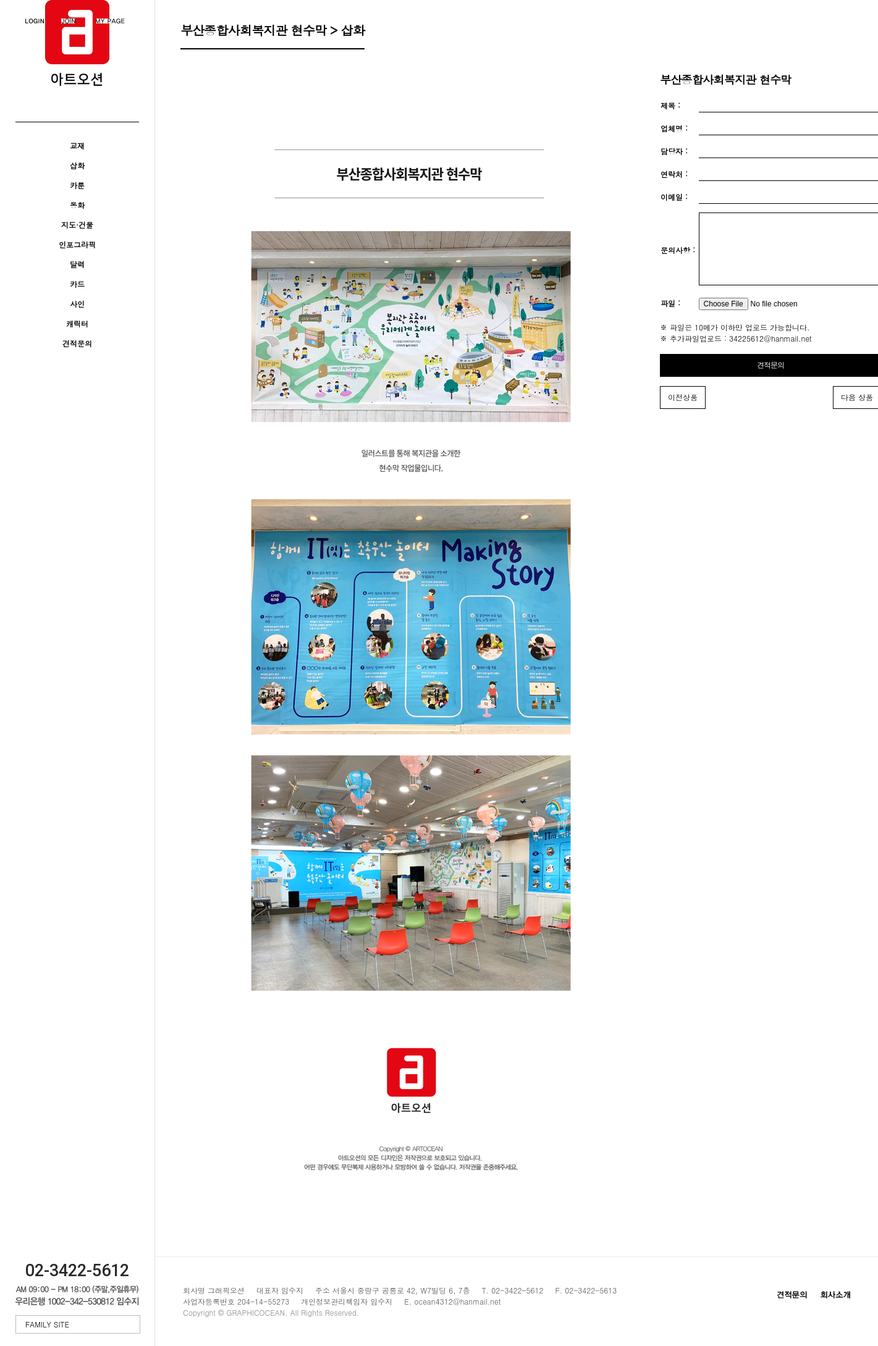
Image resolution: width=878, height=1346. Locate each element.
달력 (77, 264)
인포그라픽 (77, 244)
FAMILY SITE (79, 1324)
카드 (77, 284)
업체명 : (674, 128)
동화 (77, 205)
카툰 (77, 185)
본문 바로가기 (0, 0)
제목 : (670, 105)
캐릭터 (77, 323)
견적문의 (77, 343)
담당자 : (674, 151)
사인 (77, 303)
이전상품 (683, 411)
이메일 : (674, 196)
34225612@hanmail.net (770, 353)
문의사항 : (678, 258)
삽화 (77, 165)
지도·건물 (77, 224)
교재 (77, 145)
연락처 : (674, 174)
